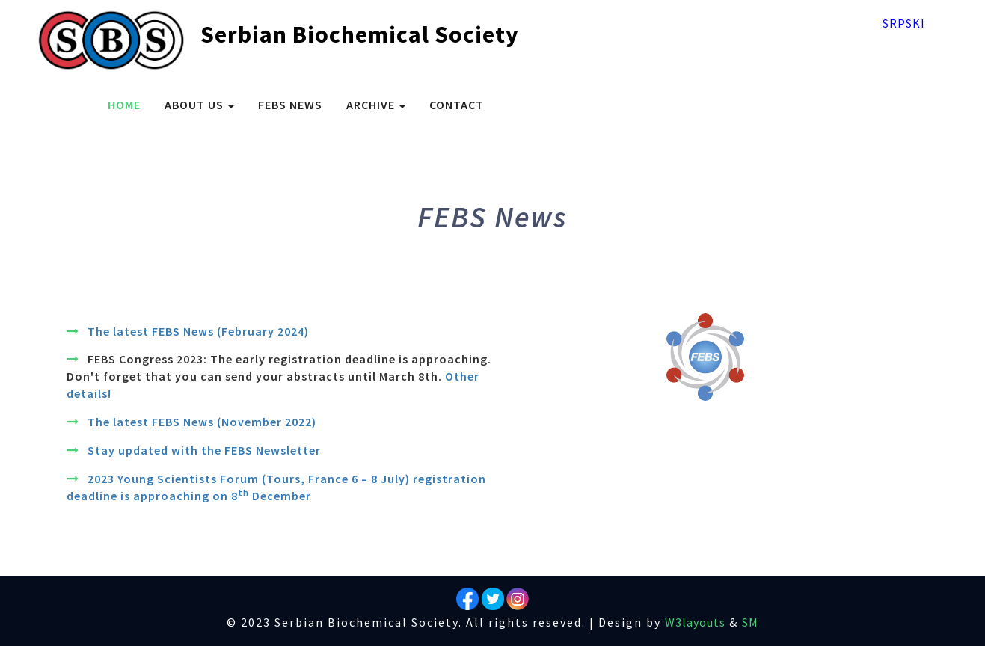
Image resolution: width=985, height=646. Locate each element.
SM (750, 622)
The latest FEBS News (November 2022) (202, 421)
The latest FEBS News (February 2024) (198, 331)
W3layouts (695, 622)
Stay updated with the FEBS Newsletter (204, 450)
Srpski (904, 23)
